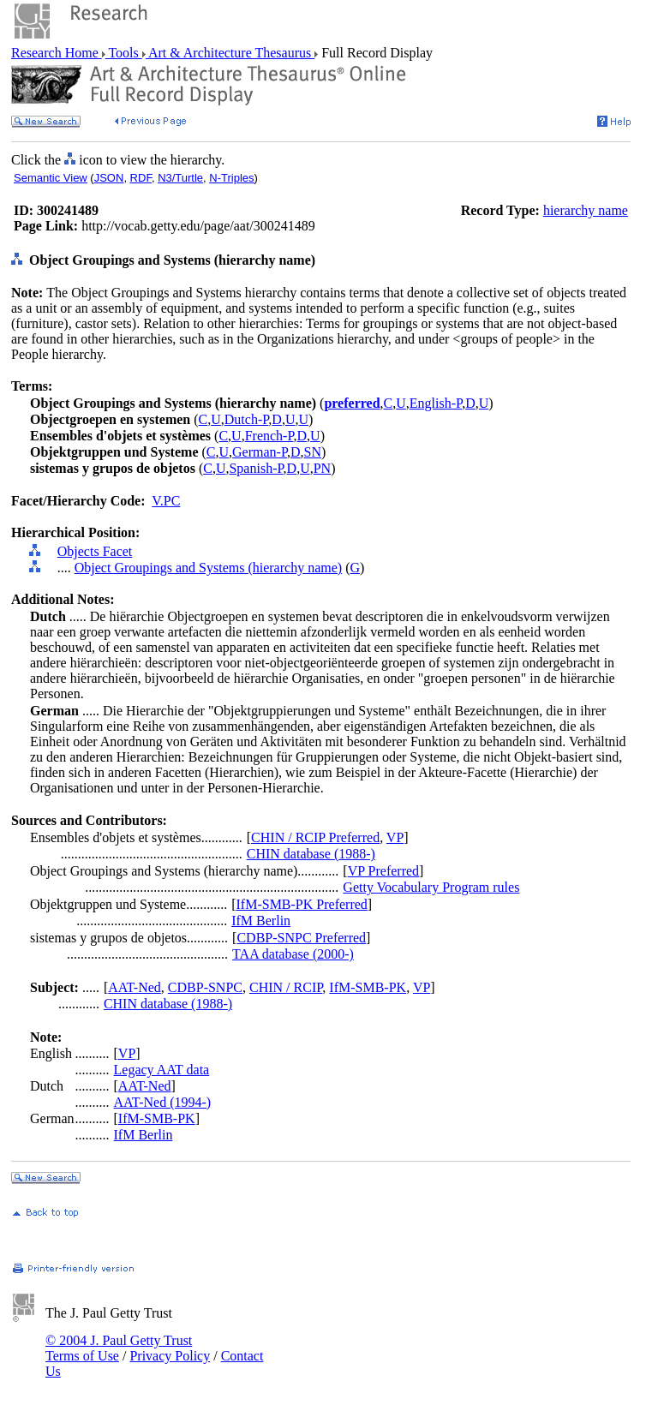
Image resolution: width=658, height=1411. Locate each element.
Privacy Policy (169, 1355)
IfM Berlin (260, 920)
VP (395, 837)
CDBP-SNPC (205, 987)
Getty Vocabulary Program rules (431, 887)
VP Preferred (383, 871)
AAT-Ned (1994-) (163, 1102)
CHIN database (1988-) (311, 853)
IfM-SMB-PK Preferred (302, 904)
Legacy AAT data (162, 1069)
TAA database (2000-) (293, 954)
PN (322, 468)
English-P (436, 403)
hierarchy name (585, 210)
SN (312, 452)
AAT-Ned (134, 987)
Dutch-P (246, 419)
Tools (123, 52)
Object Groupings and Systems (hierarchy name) (208, 567)
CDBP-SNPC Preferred (301, 937)
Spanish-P (256, 468)
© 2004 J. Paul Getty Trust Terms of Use (118, 1348)
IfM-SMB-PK (367, 987)
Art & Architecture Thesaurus (230, 52)
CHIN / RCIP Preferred (315, 837)
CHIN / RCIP (285, 987)
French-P (269, 435)
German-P (259, 452)
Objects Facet (95, 551)
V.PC (166, 500)
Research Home (56, 52)
